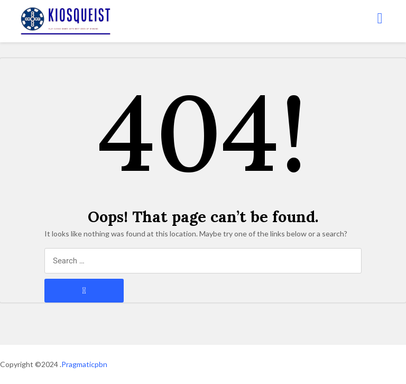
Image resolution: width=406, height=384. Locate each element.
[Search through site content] (203, 260)
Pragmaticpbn (84, 364)
